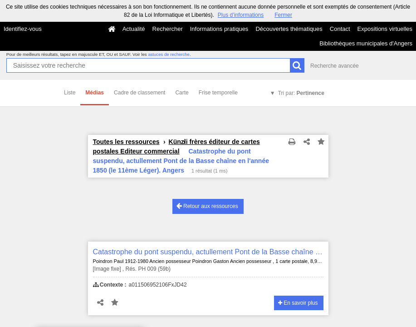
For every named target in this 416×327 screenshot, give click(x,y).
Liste (69, 92)
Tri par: (301, 93)
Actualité (133, 28)
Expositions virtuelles (384, 28)
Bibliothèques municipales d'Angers (365, 43)
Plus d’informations (241, 15)
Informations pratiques (219, 28)
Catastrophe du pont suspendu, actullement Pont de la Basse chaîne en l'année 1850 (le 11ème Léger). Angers (208, 252)
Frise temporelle (218, 92)
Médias (94, 92)
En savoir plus (298, 303)
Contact (340, 28)
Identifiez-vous (23, 28)
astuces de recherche (169, 54)
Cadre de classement (139, 92)
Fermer (283, 15)
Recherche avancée (334, 66)
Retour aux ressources (207, 206)
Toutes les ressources (126, 141)
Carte (181, 92)
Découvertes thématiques (288, 28)
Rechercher (167, 28)
